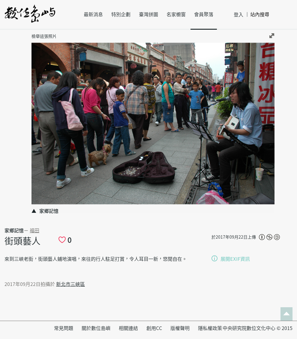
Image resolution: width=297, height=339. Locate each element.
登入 (238, 14)
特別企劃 (120, 14)
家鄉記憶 (14, 230)
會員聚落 (203, 14)
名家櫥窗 (176, 14)
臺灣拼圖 (148, 14)
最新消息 (93, 14)
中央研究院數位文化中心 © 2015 (257, 328)
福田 (34, 230)
